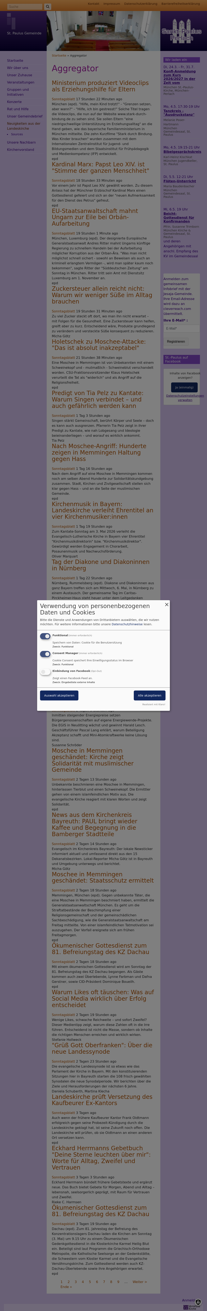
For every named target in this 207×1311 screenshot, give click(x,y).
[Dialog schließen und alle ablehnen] (167, 602)
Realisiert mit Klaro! (153, 704)
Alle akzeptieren (149, 695)
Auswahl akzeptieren (59, 695)
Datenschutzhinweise (127, 624)
